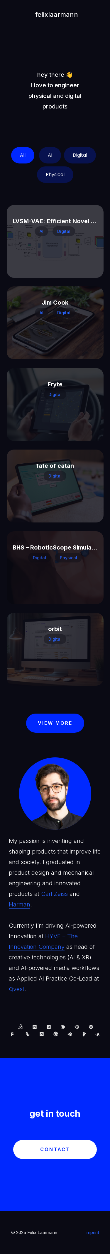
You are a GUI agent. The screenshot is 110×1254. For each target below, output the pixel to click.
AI (50, 155)
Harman (19, 904)
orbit (55, 628)
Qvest (16, 989)
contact (55, 1149)
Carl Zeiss (54, 893)
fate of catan (55, 465)
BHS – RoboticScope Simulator (56, 547)
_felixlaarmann (55, 14)
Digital (80, 155)
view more (55, 723)
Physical (55, 174)
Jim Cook (55, 302)
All (23, 155)
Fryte (55, 384)
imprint (92, 1232)
